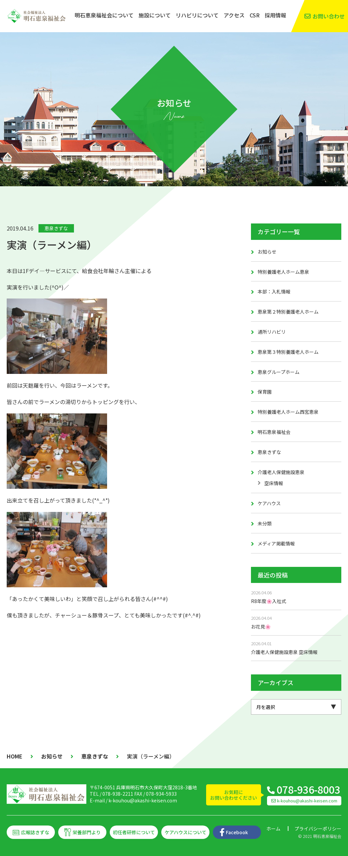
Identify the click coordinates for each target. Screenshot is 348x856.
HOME (14, 756)
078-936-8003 (308, 789)
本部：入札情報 (274, 291)
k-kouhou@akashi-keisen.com (142, 800)
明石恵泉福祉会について (104, 15)
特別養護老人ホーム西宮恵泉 (288, 411)
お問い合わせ (329, 16)
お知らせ (267, 251)
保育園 (265, 391)
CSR (255, 15)
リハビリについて (197, 15)
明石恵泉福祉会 (274, 432)
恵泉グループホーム (278, 372)
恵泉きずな (56, 228)
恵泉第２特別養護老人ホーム (288, 311)
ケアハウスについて (185, 832)
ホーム (273, 828)
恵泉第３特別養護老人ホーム (288, 351)
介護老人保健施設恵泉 (281, 472)
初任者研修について (134, 832)
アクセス (234, 15)
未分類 (265, 523)
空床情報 (273, 483)
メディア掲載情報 (276, 543)
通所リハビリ (272, 331)
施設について (155, 15)
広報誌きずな (35, 832)
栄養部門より (87, 832)
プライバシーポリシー (317, 828)
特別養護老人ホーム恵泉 (283, 271)
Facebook (237, 832)
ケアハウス (269, 503)
